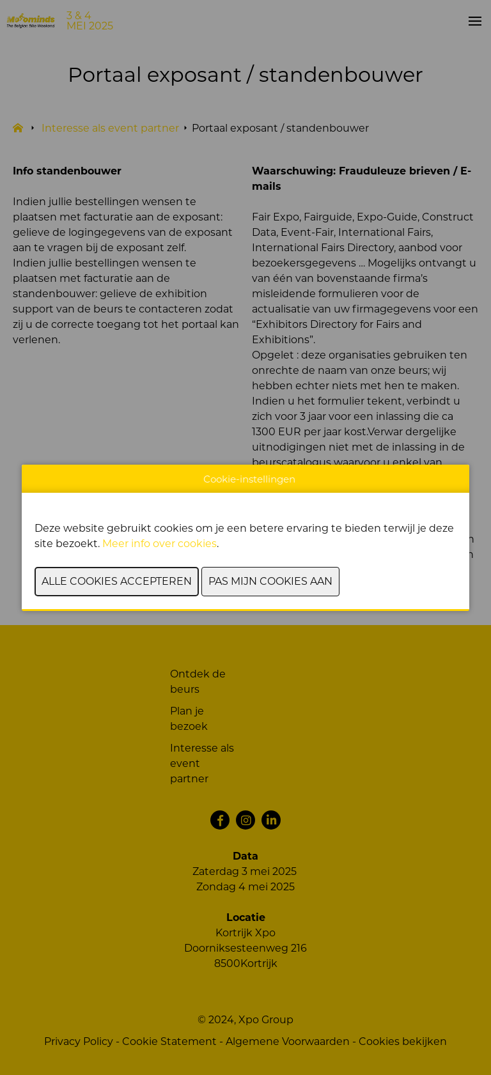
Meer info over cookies (159, 544)
